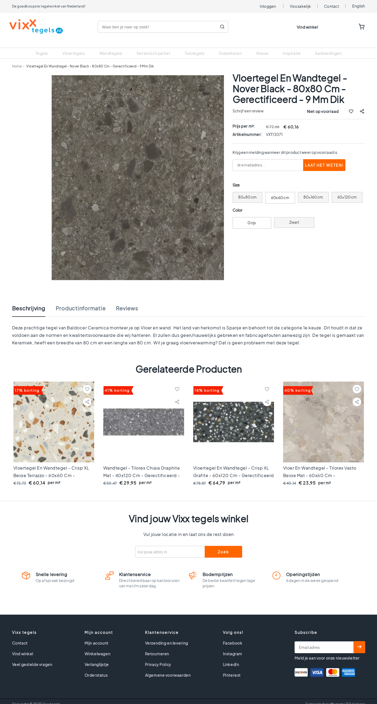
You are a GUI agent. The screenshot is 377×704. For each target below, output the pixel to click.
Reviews (127, 301)
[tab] (34, 304)
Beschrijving (28, 301)
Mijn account (96, 636)
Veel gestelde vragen (32, 657)
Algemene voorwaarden (168, 668)
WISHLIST (345, 27)
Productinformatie (81, 301)
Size (236, 178)
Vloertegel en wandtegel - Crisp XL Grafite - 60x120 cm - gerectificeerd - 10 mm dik (233, 468)
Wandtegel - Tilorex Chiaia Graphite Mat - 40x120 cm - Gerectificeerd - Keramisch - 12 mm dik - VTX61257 (141, 468)
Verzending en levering (166, 636)
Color (238, 203)
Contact (331, 6)
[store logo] (39, 26)
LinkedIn (231, 657)
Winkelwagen (98, 647)
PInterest (232, 668)
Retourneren (157, 647)
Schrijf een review (248, 104)
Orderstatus (96, 668)
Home (17, 60)
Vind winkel (307, 27)
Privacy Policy (158, 657)
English (358, 5)
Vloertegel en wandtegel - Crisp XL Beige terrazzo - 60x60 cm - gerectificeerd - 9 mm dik (51, 468)
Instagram (232, 647)
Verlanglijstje (97, 657)
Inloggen (268, 6)
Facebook (232, 636)
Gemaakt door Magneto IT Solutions (335, 697)
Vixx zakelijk (300, 6)
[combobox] (165, 27)
